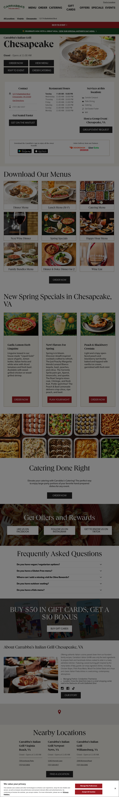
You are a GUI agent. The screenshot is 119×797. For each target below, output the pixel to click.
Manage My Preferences (88, 786)
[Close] (115, 788)
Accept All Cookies (88, 792)
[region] (59, 788)
